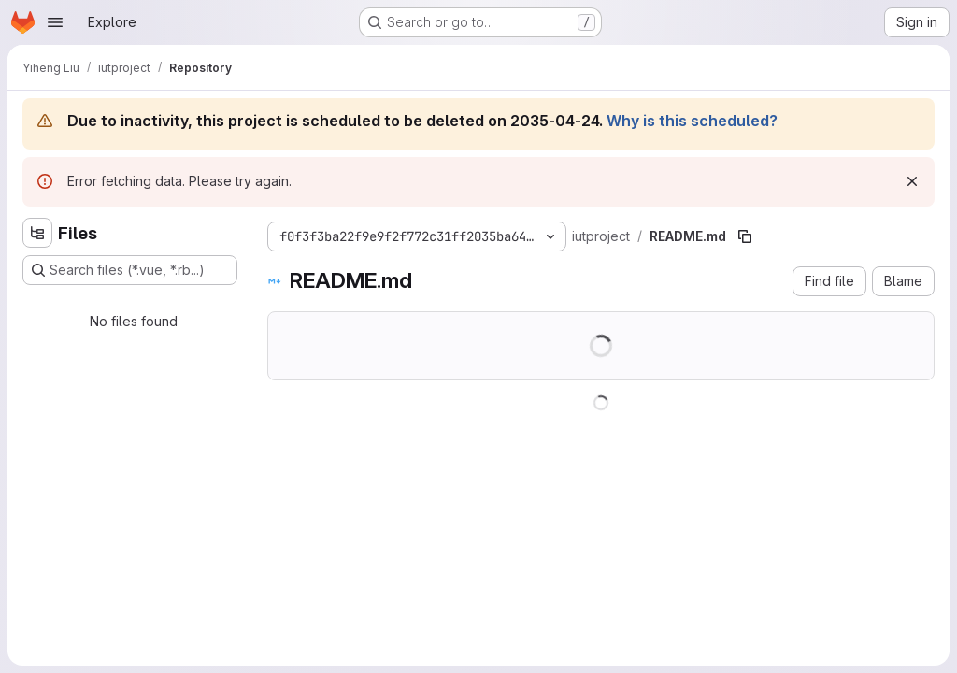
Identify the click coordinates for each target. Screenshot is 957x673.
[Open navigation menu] (55, 22)
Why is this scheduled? (692, 120)
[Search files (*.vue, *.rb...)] (129, 270)
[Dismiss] (912, 181)
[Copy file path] (745, 236)
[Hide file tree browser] (37, 233)
